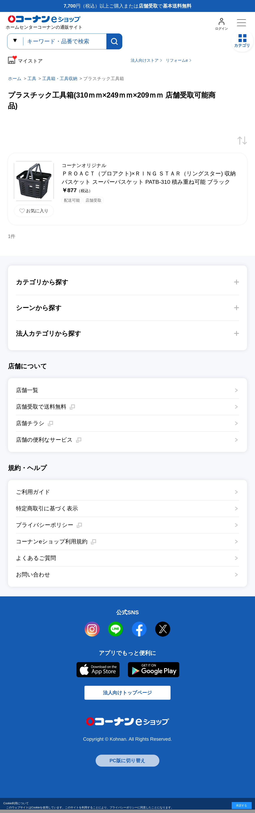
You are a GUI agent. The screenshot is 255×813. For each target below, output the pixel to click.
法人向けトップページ (127, 695)
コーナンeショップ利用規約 (51, 541)
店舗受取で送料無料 (41, 407)
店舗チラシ (30, 423)
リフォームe (177, 60)
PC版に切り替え (127, 764)
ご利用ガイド (33, 492)
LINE (116, 629)
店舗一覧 (27, 390)
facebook (139, 629)
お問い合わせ (33, 574)
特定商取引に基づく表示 (47, 508)
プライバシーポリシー (44, 525)
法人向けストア (145, 60)
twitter (163, 629)
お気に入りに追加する (34, 211)
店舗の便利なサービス (44, 440)
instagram (92, 629)
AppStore (98, 669)
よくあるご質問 (36, 558)
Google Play (153, 669)
